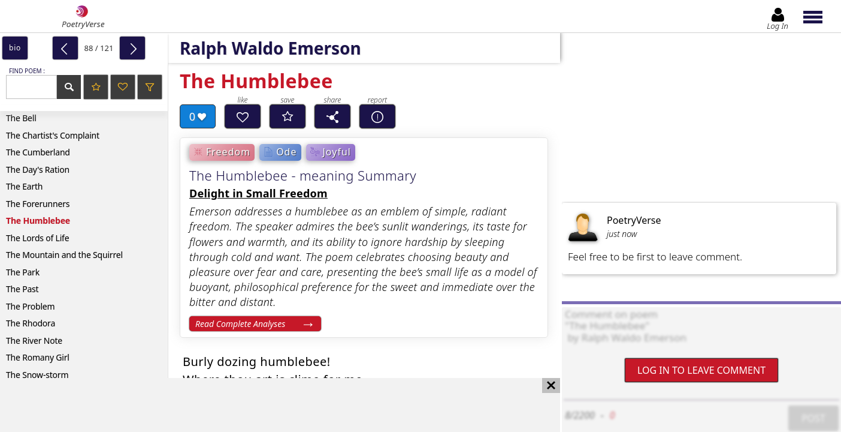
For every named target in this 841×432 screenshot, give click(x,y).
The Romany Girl (37, 357)
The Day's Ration (37, 169)
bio (15, 48)
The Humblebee (38, 220)
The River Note (34, 340)
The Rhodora (30, 323)
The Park (23, 272)
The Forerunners (37, 203)
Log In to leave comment (701, 370)
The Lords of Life (37, 238)
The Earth (24, 186)
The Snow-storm (37, 374)
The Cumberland (38, 152)
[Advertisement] (268, 405)
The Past (22, 289)
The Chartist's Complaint (52, 135)
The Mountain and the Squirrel (64, 254)
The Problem (30, 306)
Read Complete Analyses (240, 323)
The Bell (21, 118)
